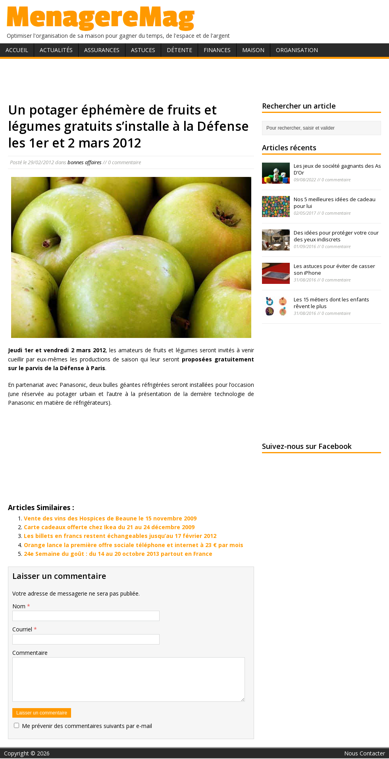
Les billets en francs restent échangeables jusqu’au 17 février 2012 (120, 536)
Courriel (23, 629)
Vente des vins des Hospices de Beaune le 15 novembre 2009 (110, 518)
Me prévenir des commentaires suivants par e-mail (87, 726)
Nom (19, 606)
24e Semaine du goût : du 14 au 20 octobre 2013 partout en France (118, 553)
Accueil (17, 50)
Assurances (101, 50)
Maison (253, 50)
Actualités (56, 50)
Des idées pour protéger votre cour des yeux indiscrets (336, 236)
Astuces (143, 50)
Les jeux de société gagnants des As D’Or (337, 169)
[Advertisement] (194, 79)
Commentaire (30, 652)
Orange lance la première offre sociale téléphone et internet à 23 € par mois (133, 545)
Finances (217, 50)
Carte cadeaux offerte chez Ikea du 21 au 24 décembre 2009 (109, 527)
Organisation (297, 50)
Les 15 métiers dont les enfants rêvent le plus (331, 303)
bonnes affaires (84, 162)
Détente (179, 50)
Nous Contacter (364, 753)
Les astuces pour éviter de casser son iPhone (334, 269)
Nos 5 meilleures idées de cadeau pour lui (335, 203)
